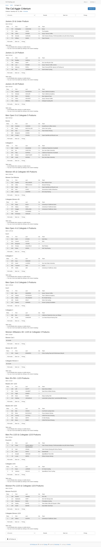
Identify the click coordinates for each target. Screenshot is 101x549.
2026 (11, 5)
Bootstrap (57, 544)
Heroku (69, 544)
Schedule (25, 11)
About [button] (86, 2)
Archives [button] (92, 2)
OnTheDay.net (10, 2)
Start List (65, 15)
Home (7, 5)
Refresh (91, 8)
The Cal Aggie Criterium (18, 8)
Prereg (85, 15)
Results (45, 15)
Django (46, 544)
